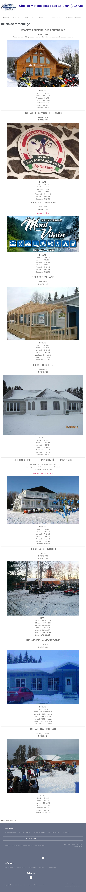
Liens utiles (57, 18)
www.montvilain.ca (43, 213)
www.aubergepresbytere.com (43, 473)
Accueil (6, 18)
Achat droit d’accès (73, 18)
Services (43, 18)
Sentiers (17, 18)
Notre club (30, 18)
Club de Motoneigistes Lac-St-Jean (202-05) (51, 6)
